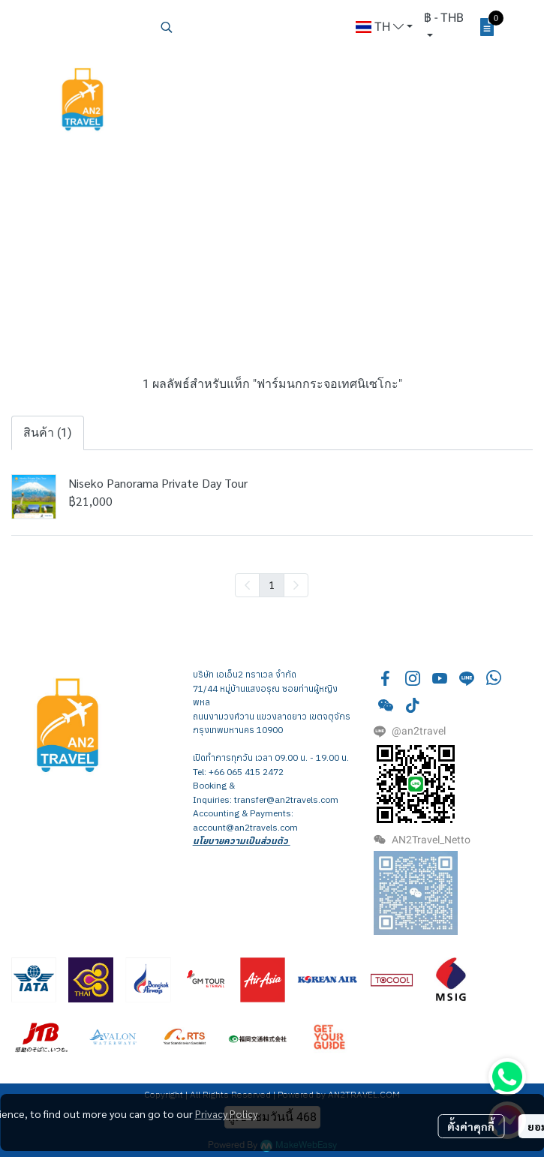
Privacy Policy (226, 1113)
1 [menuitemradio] (272, 584)
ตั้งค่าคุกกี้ (470, 1126)
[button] (250, 27)
